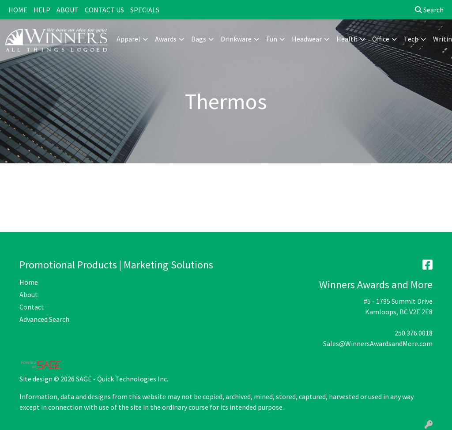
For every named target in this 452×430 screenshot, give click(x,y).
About (28, 294)
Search (429, 9)
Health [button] (347, 38)
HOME (17, 9)
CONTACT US (104, 9)
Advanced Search (44, 319)
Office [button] (380, 38)
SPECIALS (144, 9)
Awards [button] (166, 38)
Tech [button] (411, 38)
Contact (31, 306)
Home (28, 282)
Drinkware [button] (236, 38)
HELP (42, 9)
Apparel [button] (128, 38)
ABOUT (67, 9)
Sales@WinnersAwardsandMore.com (378, 343)
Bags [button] (198, 38)
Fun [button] (271, 38)
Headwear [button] (307, 38)
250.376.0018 (414, 332)
